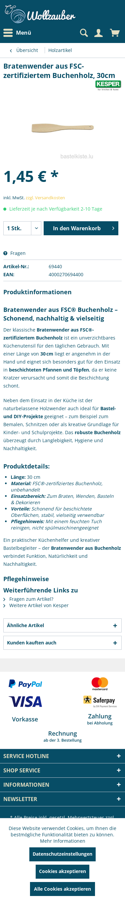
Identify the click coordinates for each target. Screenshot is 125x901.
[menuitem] (19, 32)
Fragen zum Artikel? (28, 599)
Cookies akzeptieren (62, 871)
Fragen (14, 253)
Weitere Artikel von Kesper (36, 605)
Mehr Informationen (62, 841)
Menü (17, 33)
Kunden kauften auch (31, 642)
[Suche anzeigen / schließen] (83, 33)
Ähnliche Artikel (25, 625)
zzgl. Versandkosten (45, 198)
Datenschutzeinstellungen (62, 854)
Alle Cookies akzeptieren (62, 889)
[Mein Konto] (98, 33)
